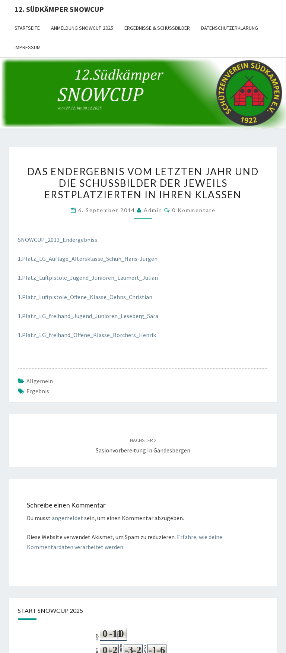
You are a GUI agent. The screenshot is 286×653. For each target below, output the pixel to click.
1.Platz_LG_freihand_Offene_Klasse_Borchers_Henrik (87, 335)
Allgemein (39, 381)
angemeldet (67, 518)
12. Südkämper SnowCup (59, 9)
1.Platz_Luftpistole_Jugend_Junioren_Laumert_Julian (88, 277)
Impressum (28, 47)
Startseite (27, 28)
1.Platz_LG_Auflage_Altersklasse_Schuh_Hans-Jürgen (88, 258)
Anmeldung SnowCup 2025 (82, 28)
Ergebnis (37, 391)
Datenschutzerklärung (229, 28)
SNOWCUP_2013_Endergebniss (57, 239)
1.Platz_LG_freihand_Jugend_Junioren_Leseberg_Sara (88, 316)
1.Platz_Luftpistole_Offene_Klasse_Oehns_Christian (85, 297)
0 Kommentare (194, 210)
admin (153, 210)
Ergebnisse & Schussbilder (157, 28)
